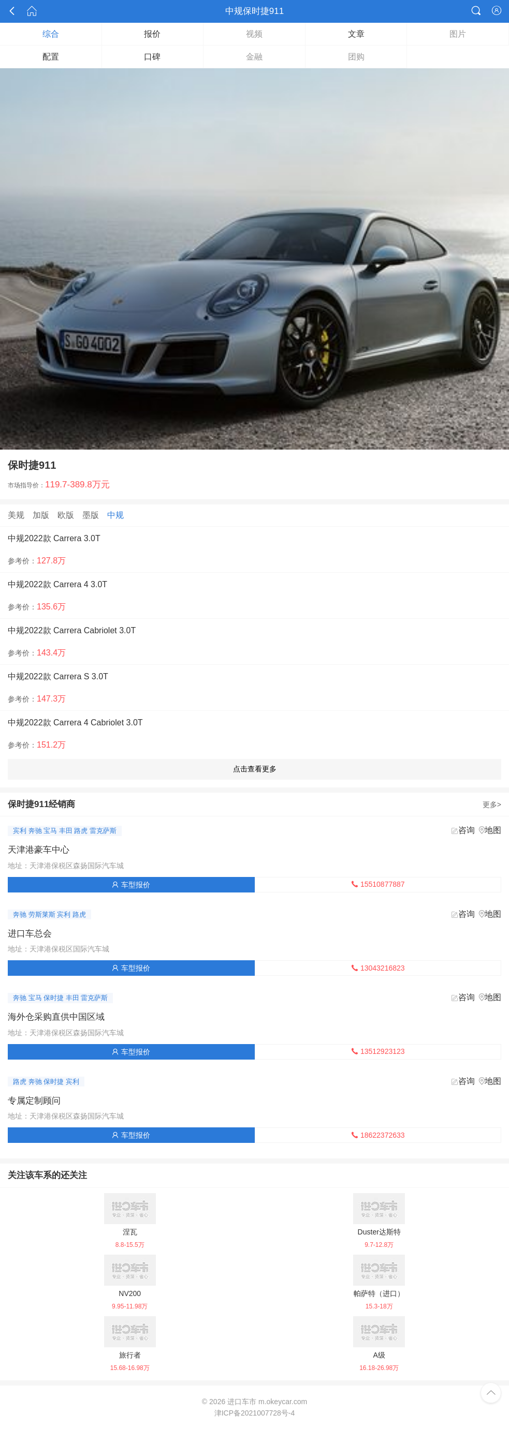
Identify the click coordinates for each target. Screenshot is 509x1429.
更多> (492, 804)
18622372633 (378, 1135)
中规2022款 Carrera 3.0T (54, 538)
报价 (152, 33)
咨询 (466, 830)
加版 (41, 515)
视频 (254, 33)
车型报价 (131, 885)
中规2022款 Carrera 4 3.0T (57, 584)
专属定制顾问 (34, 1101)
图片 (457, 33)
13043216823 (378, 968)
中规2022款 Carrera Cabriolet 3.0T (72, 630)
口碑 (152, 56)
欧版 (65, 515)
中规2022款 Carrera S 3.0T (58, 676)
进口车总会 (30, 934)
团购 (356, 56)
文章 (356, 33)
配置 (50, 56)
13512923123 (378, 1051)
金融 (254, 56)
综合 (50, 33)
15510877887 (378, 884)
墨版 (90, 515)
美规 (16, 515)
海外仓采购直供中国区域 (56, 1017)
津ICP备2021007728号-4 (254, 1413)
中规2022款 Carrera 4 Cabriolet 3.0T (75, 722)
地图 (493, 830)
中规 (115, 515)
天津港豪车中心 (38, 850)
